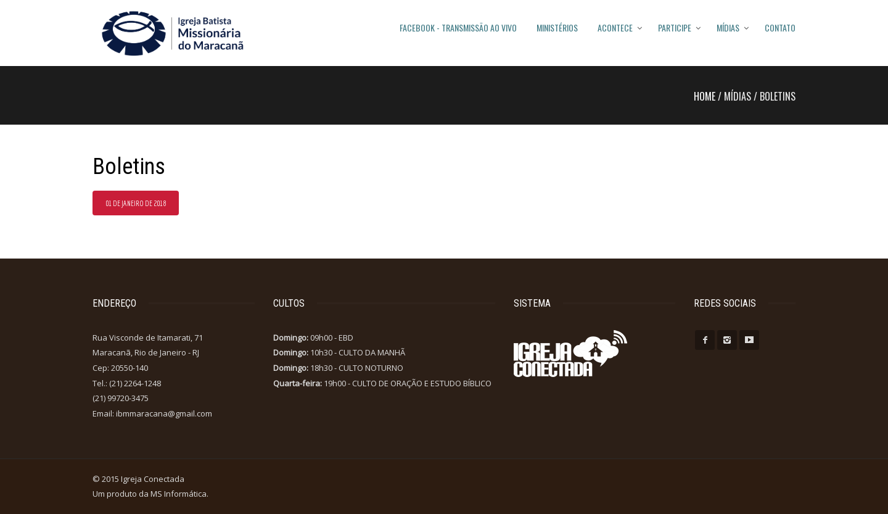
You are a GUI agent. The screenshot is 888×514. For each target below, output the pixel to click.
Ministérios (557, 27)
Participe (674, 27)
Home (704, 96)
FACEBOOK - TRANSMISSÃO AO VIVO (458, 27)
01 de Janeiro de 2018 (135, 203)
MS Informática (178, 493)
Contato (780, 27)
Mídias (728, 27)
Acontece (615, 27)
